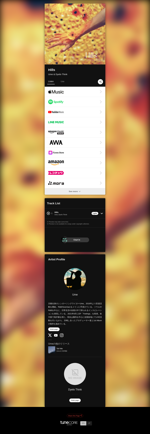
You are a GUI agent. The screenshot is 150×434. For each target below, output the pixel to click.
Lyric (95, 213)
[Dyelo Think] (75, 374)
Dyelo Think (75, 389)
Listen (51, 81)
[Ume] (75, 279)
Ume (75, 294)
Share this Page (75, 416)
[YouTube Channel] (56, 336)
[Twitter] (50, 336)
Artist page (54, 329)
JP (89, 423)
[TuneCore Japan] (69, 424)
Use (62, 81)
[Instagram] (61, 336)
